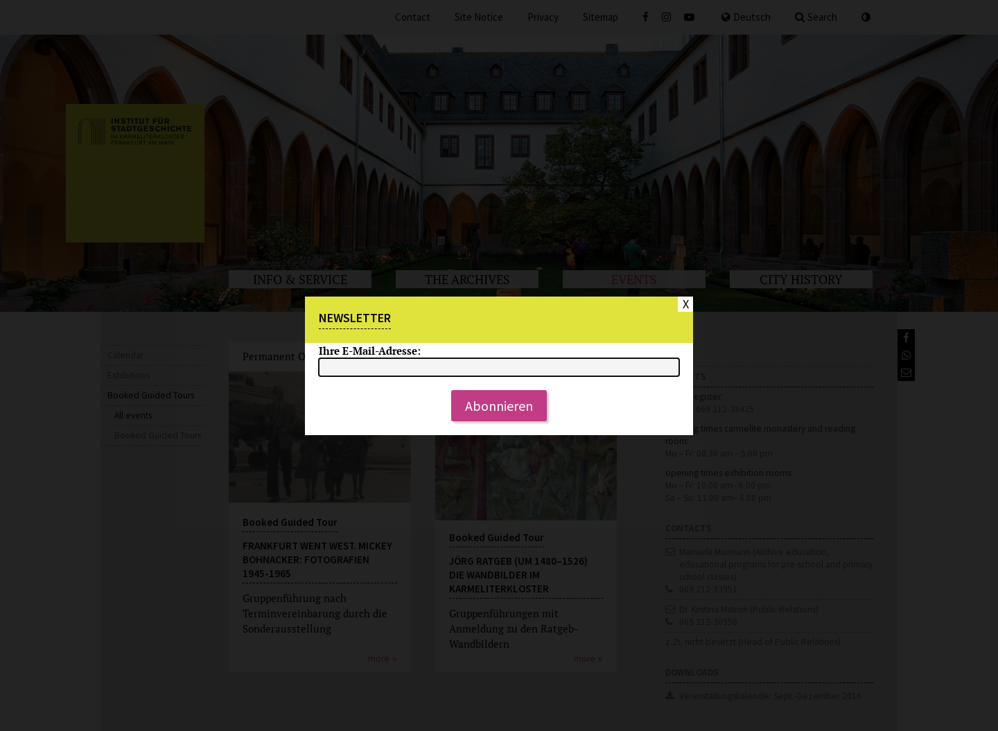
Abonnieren (499, 405)
